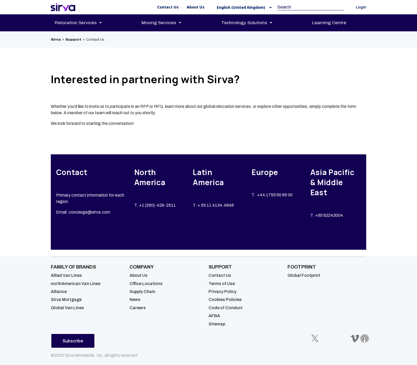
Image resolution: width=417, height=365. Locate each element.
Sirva (56, 39)
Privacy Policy (222, 291)
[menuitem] (83, 22)
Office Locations (146, 283)
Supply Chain (142, 291)
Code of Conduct (225, 307)
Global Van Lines (67, 307)
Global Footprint (303, 275)
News (135, 299)
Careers (138, 307)
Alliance (59, 291)
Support (73, 39)
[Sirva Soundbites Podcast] (364, 338)
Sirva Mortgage (66, 299)
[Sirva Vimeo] (355, 338)
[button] (242, 7)
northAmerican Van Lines (76, 283)
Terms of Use (221, 283)
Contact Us (219, 275)
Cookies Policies (225, 299)
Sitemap (216, 324)
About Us (139, 275)
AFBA (214, 315)
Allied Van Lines (66, 275)
